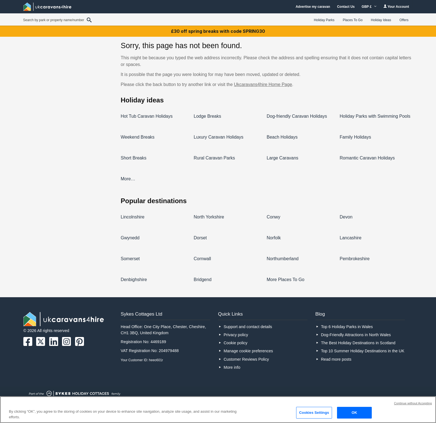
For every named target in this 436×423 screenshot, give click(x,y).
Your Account (396, 6)
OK (354, 412)
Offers (404, 20)
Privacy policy (236, 335)
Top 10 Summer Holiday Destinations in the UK (362, 351)
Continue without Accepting (413, 403)
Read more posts (336, 359)
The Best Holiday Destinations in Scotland (358, 343)
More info (232, 367)
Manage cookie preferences (248, 351)
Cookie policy (235, 343)
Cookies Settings (314, 412)
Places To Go (353, 20)
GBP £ (369, 7)
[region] (218, 409)
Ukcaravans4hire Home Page (263, 84)
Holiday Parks (324, 20)
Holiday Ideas (381, 20)
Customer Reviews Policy (246, 359)
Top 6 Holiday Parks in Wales (347, 326)
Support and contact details (248, 326)
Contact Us (346, 7)
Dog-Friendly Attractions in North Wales (356, 335)
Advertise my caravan (313, 7)
